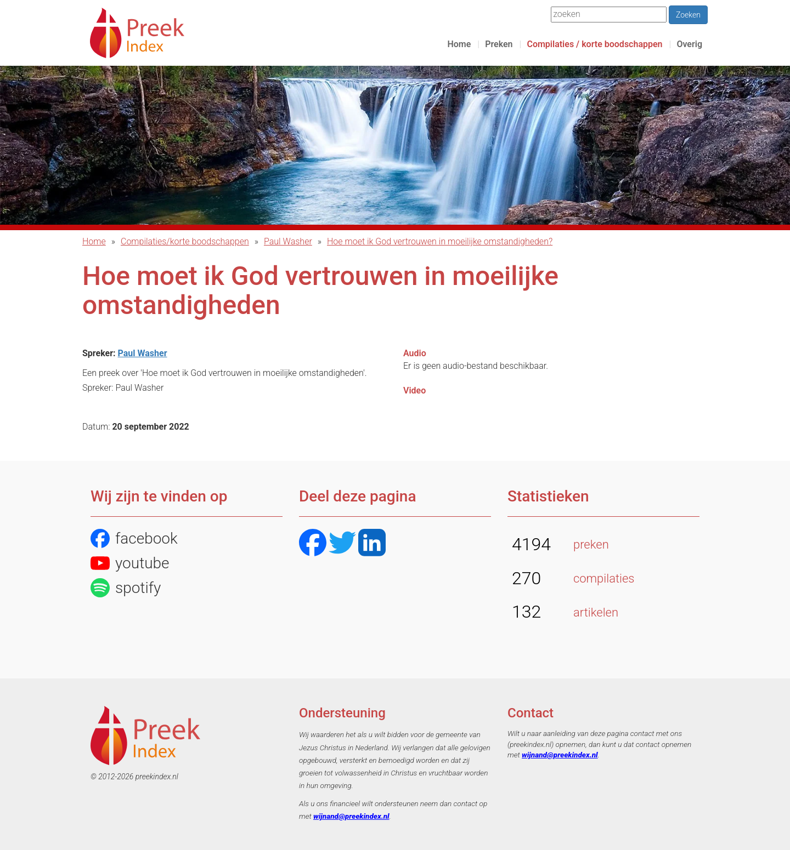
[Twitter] (342, 544)
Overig (689, 44)
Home (459, 44)
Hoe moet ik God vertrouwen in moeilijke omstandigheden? (439, 241)
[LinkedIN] (372, 544)
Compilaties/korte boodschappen (185, 241)
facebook (134, 538)
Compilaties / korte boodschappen (594, 44)
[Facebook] (312, 544)
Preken (498, 44)
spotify (126, 587)
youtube (130, 563)
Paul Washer (288, 241)
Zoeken (688, 14)
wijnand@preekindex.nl (351, 816)
